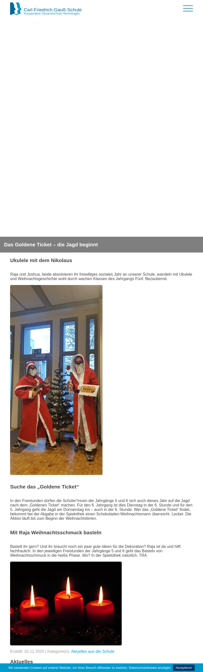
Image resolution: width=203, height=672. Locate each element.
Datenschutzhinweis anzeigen (149, 668)
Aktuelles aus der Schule (92, 651)
